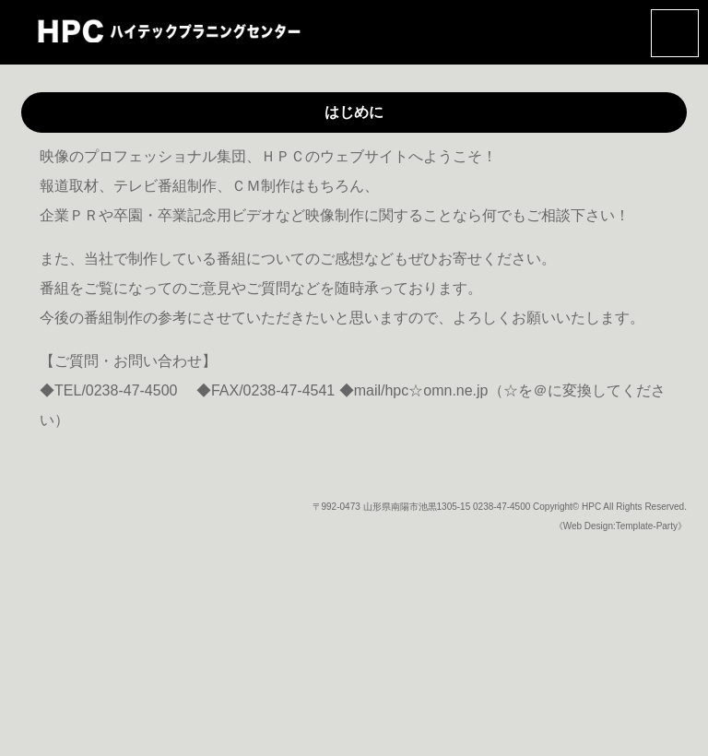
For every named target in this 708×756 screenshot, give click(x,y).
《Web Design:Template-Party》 (620, 526)
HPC (591, 507)
